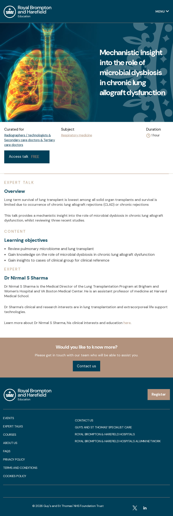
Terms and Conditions (20, 468)
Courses (9, 435)
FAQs (6, 451)
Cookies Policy (14, 476)
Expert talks (13, 426)
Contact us (86, 366)
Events (8, 418)
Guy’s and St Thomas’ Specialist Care (103, 427)
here (127, 323)
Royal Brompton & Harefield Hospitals (105, 434)
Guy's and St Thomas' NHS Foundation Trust (74, 506)
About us (10, 443)
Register (159, 394)
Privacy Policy (14, 459)
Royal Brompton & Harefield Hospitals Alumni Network (117, 441)
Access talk (24, 156)
